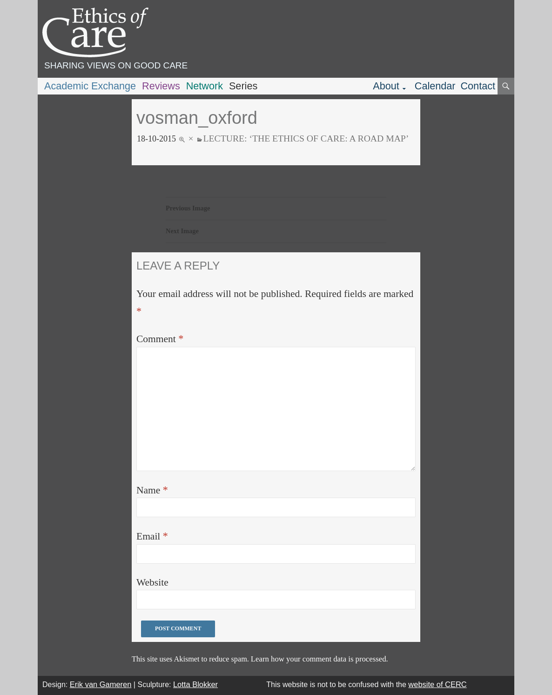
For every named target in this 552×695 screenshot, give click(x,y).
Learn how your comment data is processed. (319, 659)
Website (152, 582)
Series (243, 86)
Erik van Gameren (101, 684)
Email (152, 536)
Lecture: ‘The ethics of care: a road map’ (306, 138)
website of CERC (437, 684)
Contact (477, 86)
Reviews (161, 86)
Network (204, 86)
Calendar (435, 86)
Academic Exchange (90, 86)
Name (152, 490)
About (386, 86)
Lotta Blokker (195, 684)
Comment (159, 338)
